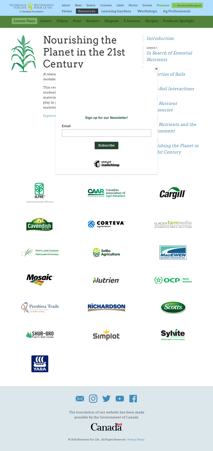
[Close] (156, 69)
